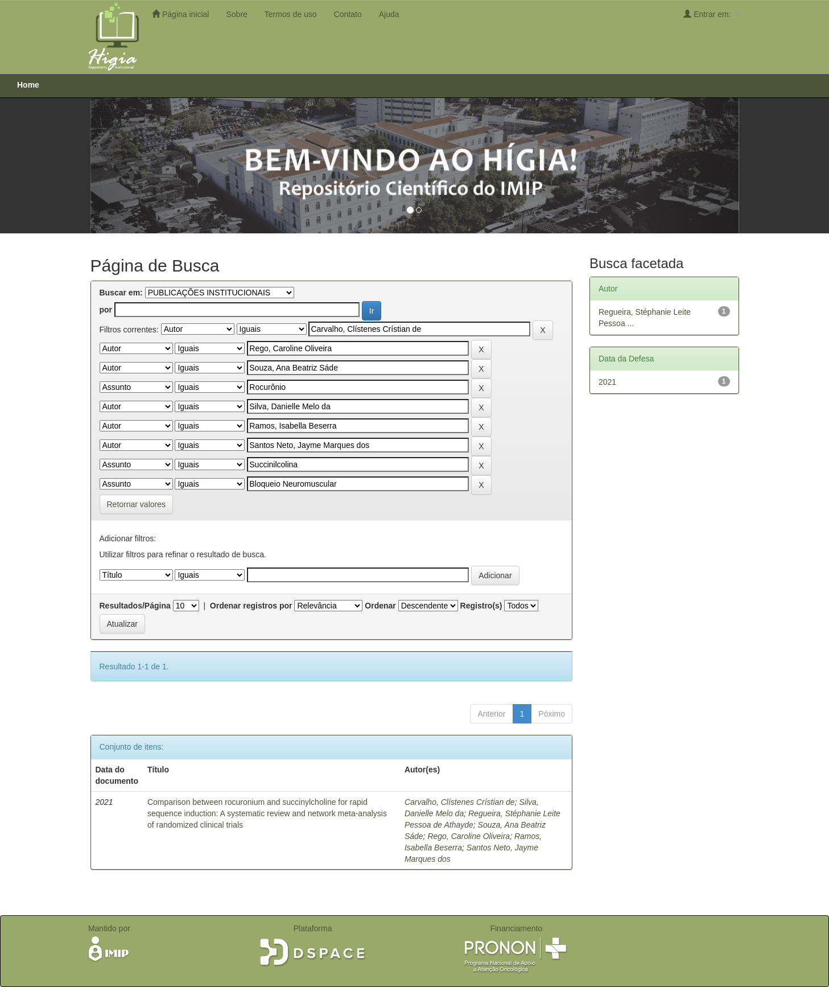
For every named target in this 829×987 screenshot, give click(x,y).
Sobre (236, 14)
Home (28, 84)
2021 (607, 381)
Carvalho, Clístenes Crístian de (460, 802)
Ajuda (389, 14)
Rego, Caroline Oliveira (468, 836)
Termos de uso (291, 14)
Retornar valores (136, 504)
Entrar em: (711, 14)
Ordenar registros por (251, 605)
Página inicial (180, 14)
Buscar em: (121, 292)
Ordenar (380, 605)
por (106, 309)
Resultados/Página (135, 605)
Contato (348, 14)
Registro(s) (481, 605)
